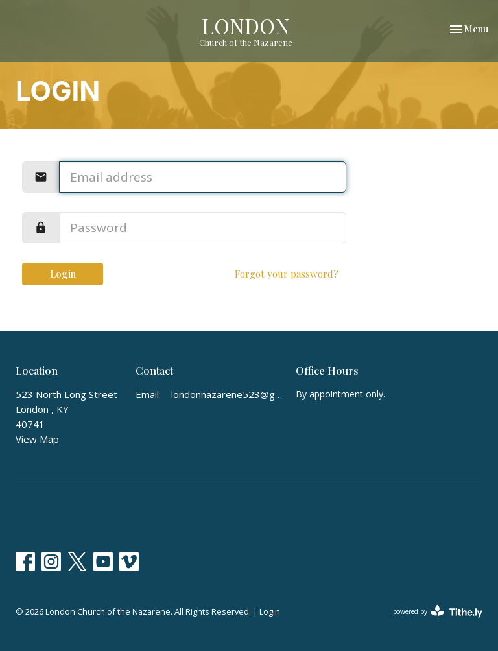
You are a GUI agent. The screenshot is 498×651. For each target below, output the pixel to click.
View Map (37, 438)
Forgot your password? (286, 273)
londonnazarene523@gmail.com (227, 394)
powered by (437, 612)
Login (63, 273)
